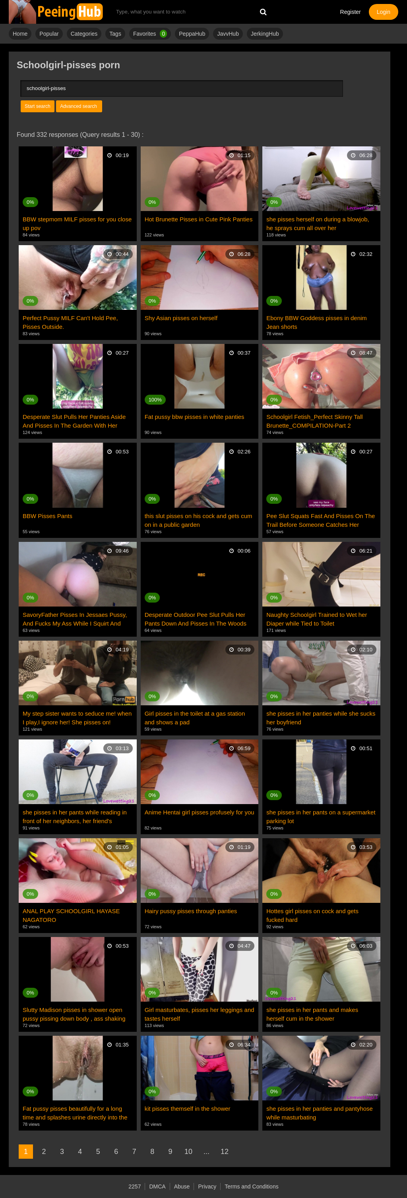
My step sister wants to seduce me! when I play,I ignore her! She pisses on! (77, 718)
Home (20, 34)
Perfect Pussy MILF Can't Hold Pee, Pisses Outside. (70, 322)
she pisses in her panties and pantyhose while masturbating (319, 1113)
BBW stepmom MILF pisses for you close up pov (77, 223)
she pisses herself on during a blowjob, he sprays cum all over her (317, 223)
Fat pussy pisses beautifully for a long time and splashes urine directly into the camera (75, 1113)
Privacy (207, 1186)
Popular (48, 34)
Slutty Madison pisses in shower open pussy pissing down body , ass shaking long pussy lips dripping (74, 1014)
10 (188, 1152)
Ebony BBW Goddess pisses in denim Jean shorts (316, 322)
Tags (115, 34)
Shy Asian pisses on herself (181, 318)
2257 (134, 1186)
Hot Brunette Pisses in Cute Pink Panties (199, 219)
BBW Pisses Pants (47, 516)
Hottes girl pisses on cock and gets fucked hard (312, 915)
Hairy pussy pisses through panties (191, 911)
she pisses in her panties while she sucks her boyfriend (320, 718)
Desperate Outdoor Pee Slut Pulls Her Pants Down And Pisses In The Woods (195, 619)
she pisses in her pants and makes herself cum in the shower (312, 1014)
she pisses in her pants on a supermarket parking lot (320, 816)
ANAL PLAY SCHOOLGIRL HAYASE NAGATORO (71, 915)
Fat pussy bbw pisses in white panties (194, 416)
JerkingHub (265, 34)
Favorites (150, 34)
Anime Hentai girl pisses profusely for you (199, 812)
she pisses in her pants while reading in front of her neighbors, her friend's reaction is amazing (75, 817)
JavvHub (227, 34)
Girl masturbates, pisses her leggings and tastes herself (199, 1014)
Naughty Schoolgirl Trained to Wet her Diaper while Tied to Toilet (316, 619)
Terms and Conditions (251, 1186)
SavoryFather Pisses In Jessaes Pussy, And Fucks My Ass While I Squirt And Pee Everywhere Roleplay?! (75, 619)
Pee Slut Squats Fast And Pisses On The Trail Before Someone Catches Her (320, 520)
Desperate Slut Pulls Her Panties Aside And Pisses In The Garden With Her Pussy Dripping (74, 421)
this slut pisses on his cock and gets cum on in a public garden (198, 520)
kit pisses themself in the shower (188, 1108)
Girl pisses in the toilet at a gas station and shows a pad (195, 718)
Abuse (182, 1186)
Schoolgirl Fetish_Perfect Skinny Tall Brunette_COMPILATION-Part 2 (314, 421)
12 (225, 1152)
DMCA (157, 1186)
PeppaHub (192, 34)
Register (350, 12)
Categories (84, 34)
